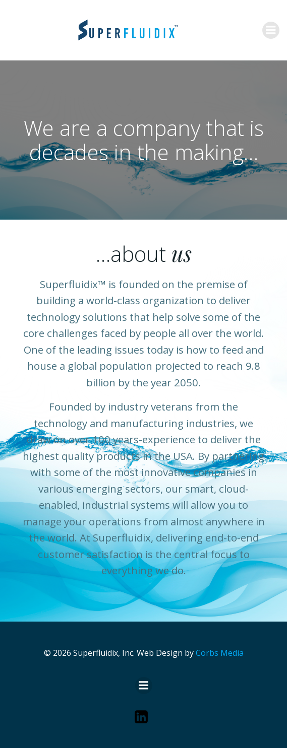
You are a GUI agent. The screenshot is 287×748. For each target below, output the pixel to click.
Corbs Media (220, 652)
